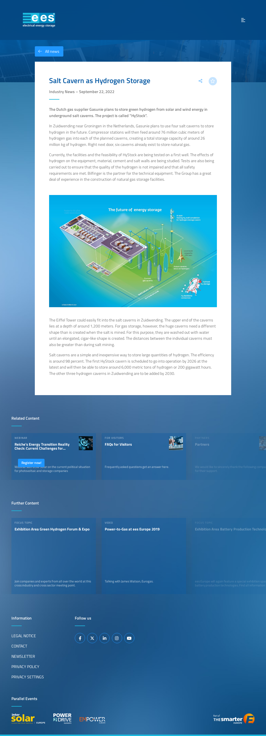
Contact (19, 646)
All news (47, 51)
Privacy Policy (25, 666)
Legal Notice (23, 636)
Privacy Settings (27, 677)
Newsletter (23, 656)
